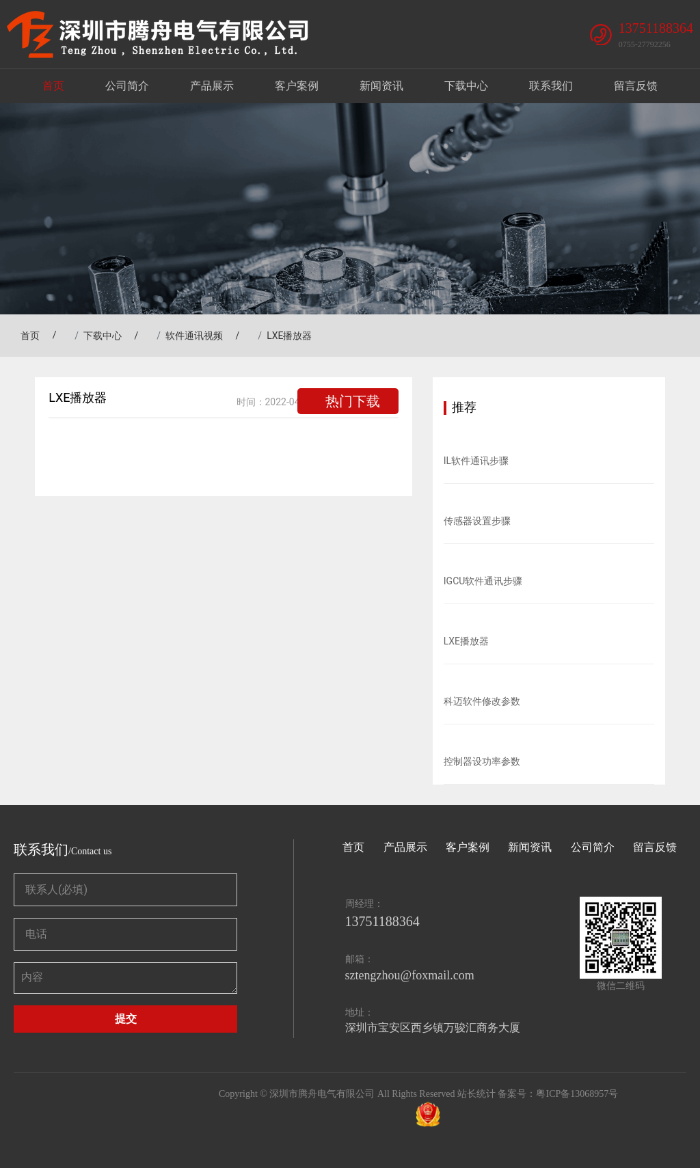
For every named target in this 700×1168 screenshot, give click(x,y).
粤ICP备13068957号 (577, 1094)
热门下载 (352, 401)
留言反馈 (636, 85)
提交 (126, 1018)
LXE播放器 (289, 335)
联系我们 (551, 85)
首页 (53, 85)
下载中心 (466, 85)
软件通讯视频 (194, 335)
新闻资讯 (381, 85)
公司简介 (127, 85)
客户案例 (297, 85)
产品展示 (212, 85)
